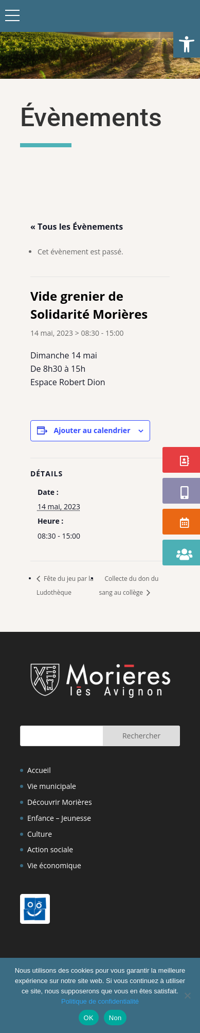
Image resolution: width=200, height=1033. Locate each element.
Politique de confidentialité (100, 1001)
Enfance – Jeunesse (59, 818)
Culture (39, 834)
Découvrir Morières (59, 802)
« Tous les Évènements (76, 226)
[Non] (187, 995)
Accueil (39, 770)
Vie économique (54, 865)
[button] (186, 44)
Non (115, 1018)
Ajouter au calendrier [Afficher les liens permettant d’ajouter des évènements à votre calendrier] (92, 430)
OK (89, 1018)
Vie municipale (51, 786)
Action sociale (50, 849)
